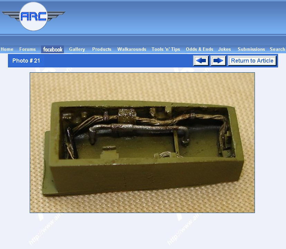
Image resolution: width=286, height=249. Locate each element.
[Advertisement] (176, 22)
